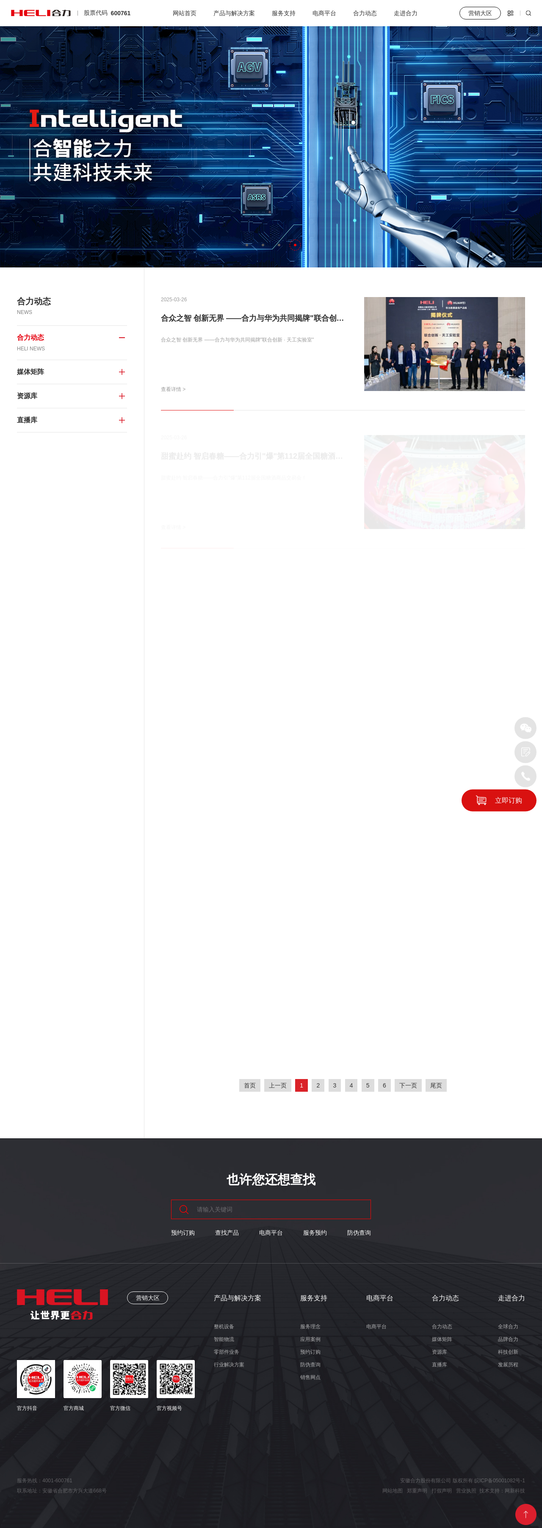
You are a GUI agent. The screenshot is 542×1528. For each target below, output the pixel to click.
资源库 (439, 1352)
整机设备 (224, 1327)
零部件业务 (226, 1352)
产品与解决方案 (234, 13)
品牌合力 (508, 1339)
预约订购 (183, 1233)
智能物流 (224, 1339)
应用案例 (310, 1339)
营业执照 (466, 1491)
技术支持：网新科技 (502, 1491)
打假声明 (441, 1491)
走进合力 (406, 13)
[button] (247, 245)
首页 (250, 1085)
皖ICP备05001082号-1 (499, 1481)
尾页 (436, 1085)
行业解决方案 (229, 1365)
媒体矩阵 (442, 1339)
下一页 (408, 1085)
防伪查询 (359, 1233)
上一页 (278, 1085)
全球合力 (508, 1327)
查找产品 (227, 1233)
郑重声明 (417, 1491)
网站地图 (392, 1491)
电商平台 (324, 13)
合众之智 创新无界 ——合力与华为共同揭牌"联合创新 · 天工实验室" (276, 318)
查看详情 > (173, 389)
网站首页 (184, 13)
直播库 (439, 1365)
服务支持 (284, 13)
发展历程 (508, 1365)
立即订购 (508, 800)
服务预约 (315, 1233)
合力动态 (365, 13)
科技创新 (508, 1352)
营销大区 (148, 1297)
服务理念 (310, 1327)
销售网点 (310, 1377)
